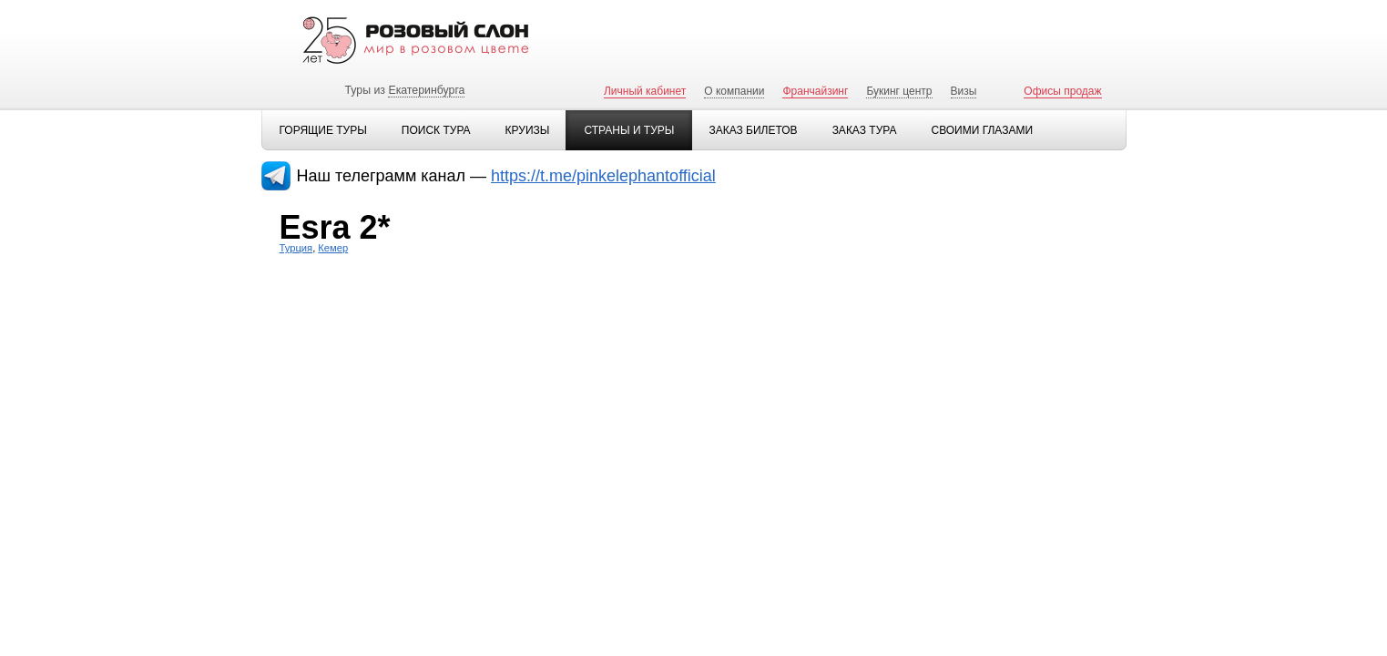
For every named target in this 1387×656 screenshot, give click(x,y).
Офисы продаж (1062, 91)
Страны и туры (629, 130)
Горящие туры (323, 130)
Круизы (527, 130)
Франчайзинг (815, 91)
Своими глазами (982, 130)
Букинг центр (899, 91)
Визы (964, 91)
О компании (734, 91)
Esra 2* (335, 227)
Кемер (333, 247)
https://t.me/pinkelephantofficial (603, 176)
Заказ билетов (753, 130)
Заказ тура (864, 130)
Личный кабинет (645, 91)
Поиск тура (436, 130)
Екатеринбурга (426, 90)
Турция (296, 247)
